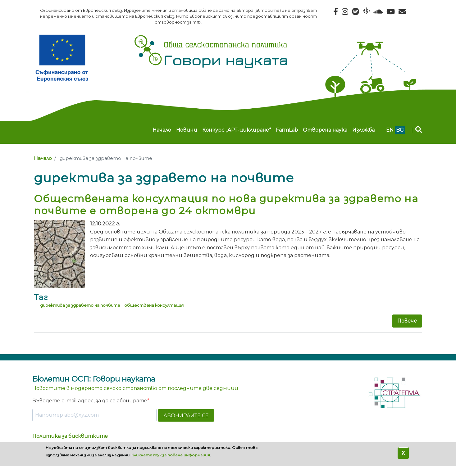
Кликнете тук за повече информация (170, 455)
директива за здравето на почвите (80, 305)
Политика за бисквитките (70, 436)
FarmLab (287, 130)
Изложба (363, 130)
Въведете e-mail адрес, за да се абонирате (89, 401)
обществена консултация (154, 305)
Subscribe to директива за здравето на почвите (36, 344)
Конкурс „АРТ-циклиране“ (236, 130)
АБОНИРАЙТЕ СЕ (186, 415)
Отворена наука (325, 130)
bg (400, 130)
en (390, 130)
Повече (407, 321)
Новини (186, 130)
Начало (162, 130)
